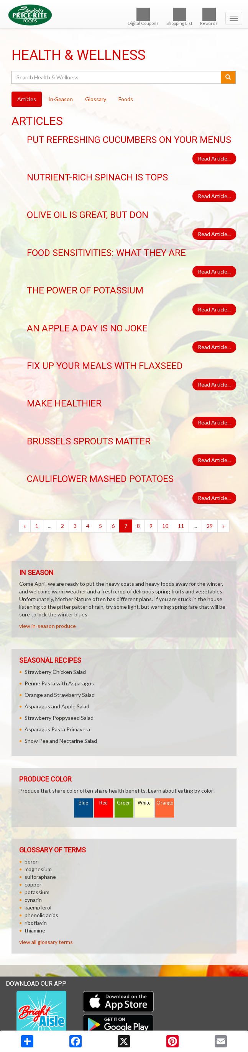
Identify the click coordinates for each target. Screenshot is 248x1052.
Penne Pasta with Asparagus (59, 683)
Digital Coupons (143, 17)
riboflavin (36, 922)
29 (210, 526)
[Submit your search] (228, 77)
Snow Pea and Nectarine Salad (61, 740)
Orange (164, 803)
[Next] (223, 526)
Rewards (209, 17)
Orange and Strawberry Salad (60, 695)
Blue (83, 803)
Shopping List (179, 17)
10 (165, 526)
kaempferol (38, 907)
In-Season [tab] (60, 99)
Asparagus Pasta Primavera (57, 729)
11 (181, 526)
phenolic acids (41, 915)
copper (33, 884)
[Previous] (24, 526)
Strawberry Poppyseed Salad (59, 717)
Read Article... (214, 158)
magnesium (38, 869)
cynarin (33, 899)
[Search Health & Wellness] (116, 77)
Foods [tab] (125, 99)
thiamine (35, 930)
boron (32, 861)
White (144, 803)
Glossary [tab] (95, 99)
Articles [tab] (26, 99)
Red (103, 803)
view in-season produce (47, 626)
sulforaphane (40, 876)
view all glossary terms (46, 942)
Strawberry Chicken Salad (55, 672)
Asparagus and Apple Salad (57, 706)
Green (124, 803)
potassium (37, 892)
